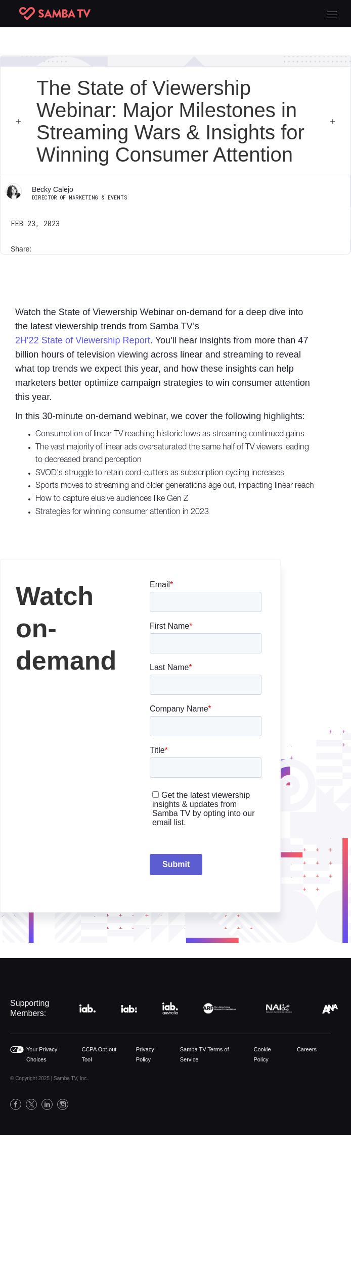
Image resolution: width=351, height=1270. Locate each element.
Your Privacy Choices (41, 1054)
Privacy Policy (145, 1054)
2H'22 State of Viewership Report (82, 340)
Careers (307, 1049)
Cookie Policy (262, 1054)
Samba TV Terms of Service (204, 1054)
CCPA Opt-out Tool (98, 1054)
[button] (332, 13)
